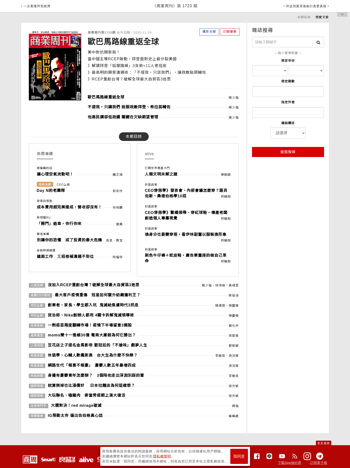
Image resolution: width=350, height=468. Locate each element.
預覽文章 (322, 17)
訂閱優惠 (230, 31)
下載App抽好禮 (289, 463)
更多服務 (323, 443)
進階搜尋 (288, 152)
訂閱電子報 (318, 463)
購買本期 (209, 31)
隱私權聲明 (162, 456)
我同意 (239, 456)
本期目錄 (304, 17)
